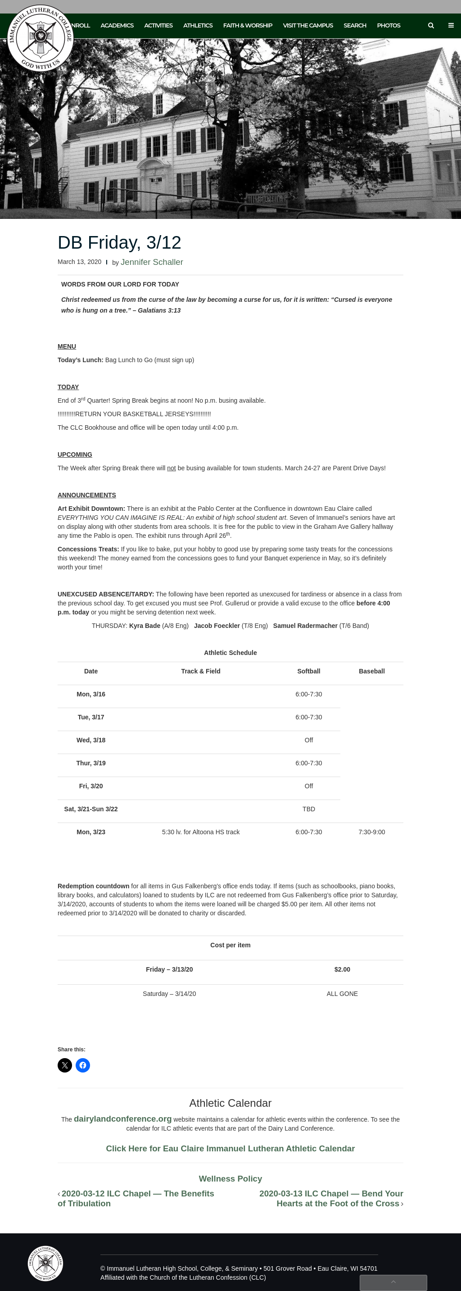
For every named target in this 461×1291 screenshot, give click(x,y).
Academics (116, 25)
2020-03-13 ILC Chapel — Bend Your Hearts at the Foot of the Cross (331, 1198)
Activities (158, 25)
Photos (388, 25)
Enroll (79, 25)
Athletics (197, 25)
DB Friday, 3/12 (119, 242)
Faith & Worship (247, 25)
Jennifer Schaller (152, 262)
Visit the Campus (308, 25)
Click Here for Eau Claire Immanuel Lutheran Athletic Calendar (230, 1148)
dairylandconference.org (123, 1118)
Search (355, 25)
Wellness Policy (230, 1178)
